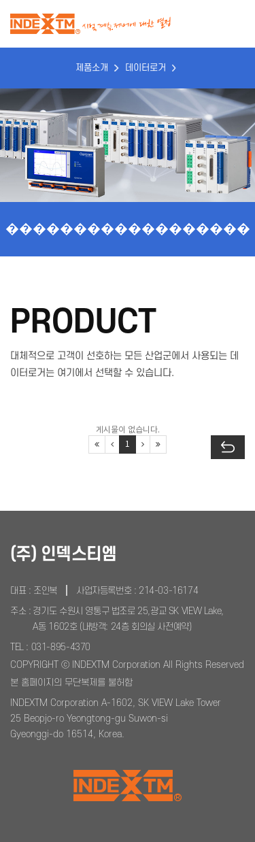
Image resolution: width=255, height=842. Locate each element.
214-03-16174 (168, 591)
